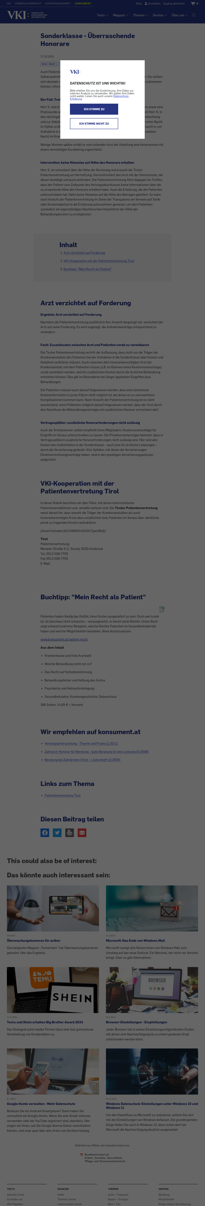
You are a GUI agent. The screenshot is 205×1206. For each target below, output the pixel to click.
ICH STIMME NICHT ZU (94, 123)
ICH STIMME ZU (94, 109)
